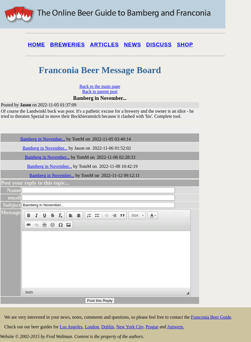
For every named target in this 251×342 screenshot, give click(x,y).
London (92, 326)
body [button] (29, 292)
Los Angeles (71, 326)
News (132, 45)
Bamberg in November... (42, 139)
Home (36, 45)
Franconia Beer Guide (211, 317)
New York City (129, 326)
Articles (104, 45)
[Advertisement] (228, 216)
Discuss (159, 45)
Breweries (67, 45)
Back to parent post (100, 91)
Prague (152, 326)
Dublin (107, 326)
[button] (29, 215)
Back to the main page (99, 86)
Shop (185, 45)
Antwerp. (175, 326)
